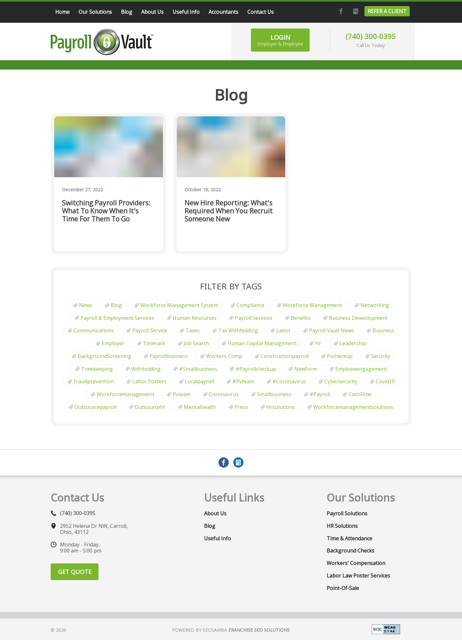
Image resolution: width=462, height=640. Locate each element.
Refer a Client (387, 11)
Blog (116, 305)
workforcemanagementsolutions (353, 407)
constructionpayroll (285, 356)
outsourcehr (150, 407)
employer (113, 343)
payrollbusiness (169, 356)
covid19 (385, 381)
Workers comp (224, 356)
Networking (374, 305)
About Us (215, 513)
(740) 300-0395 (371, 36)
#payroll (320, 394)
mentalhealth (200, 407)
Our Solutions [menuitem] (95, 11)
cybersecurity (340, 381)
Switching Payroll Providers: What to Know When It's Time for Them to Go (106, 211)
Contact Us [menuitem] (260, 11)
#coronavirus (289, 381)
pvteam (182, 394)
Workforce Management (312, 305)
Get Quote (74, 572)
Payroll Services (253, 317)
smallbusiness (274, 394)
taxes (192, 330)
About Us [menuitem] (152, 11)
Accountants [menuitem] (223, 11)
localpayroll (199, 381)
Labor (283, 330)
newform (305, 368)
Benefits (301, 317)
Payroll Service (149, 330)
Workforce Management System (179, 305)
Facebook (340, 11)
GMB (355, 11)
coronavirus (224, 394)
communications (93, 330)
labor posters (149, 381)
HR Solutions (342, 525)
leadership (352, 343)
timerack (154, 343)
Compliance (250, 305)
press (241, 407)
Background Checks (350, 550)
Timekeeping (97, 368)
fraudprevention (93, 381)
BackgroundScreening (104, 356)
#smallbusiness (198, 368)
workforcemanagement (125, 394)
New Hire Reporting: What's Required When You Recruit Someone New (228, 211)
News (85, 305)
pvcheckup (340, 356)
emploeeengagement (361, 368)
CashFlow (359, 394)
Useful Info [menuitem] (186, 11)
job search (196, 343)
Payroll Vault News (331, 330)
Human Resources (195, 317)
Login (280, 40)
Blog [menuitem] (126, 11)
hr (318, 343)
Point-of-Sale (343, 588)
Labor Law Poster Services (358, 575)
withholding (146, 368)
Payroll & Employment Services (117, 317)
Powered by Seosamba (231, 630)
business (383, 330)
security (380, 356)
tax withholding (238, 330)
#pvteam (243, 381)
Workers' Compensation (356, 563)
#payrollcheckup (255, 368)
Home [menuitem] (62, 11)
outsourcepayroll (95, 407)
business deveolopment (358, 317)
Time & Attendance (349, 538)
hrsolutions (280, 407)
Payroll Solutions (347, 513)
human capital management (262, 343)
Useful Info (217, 538)
